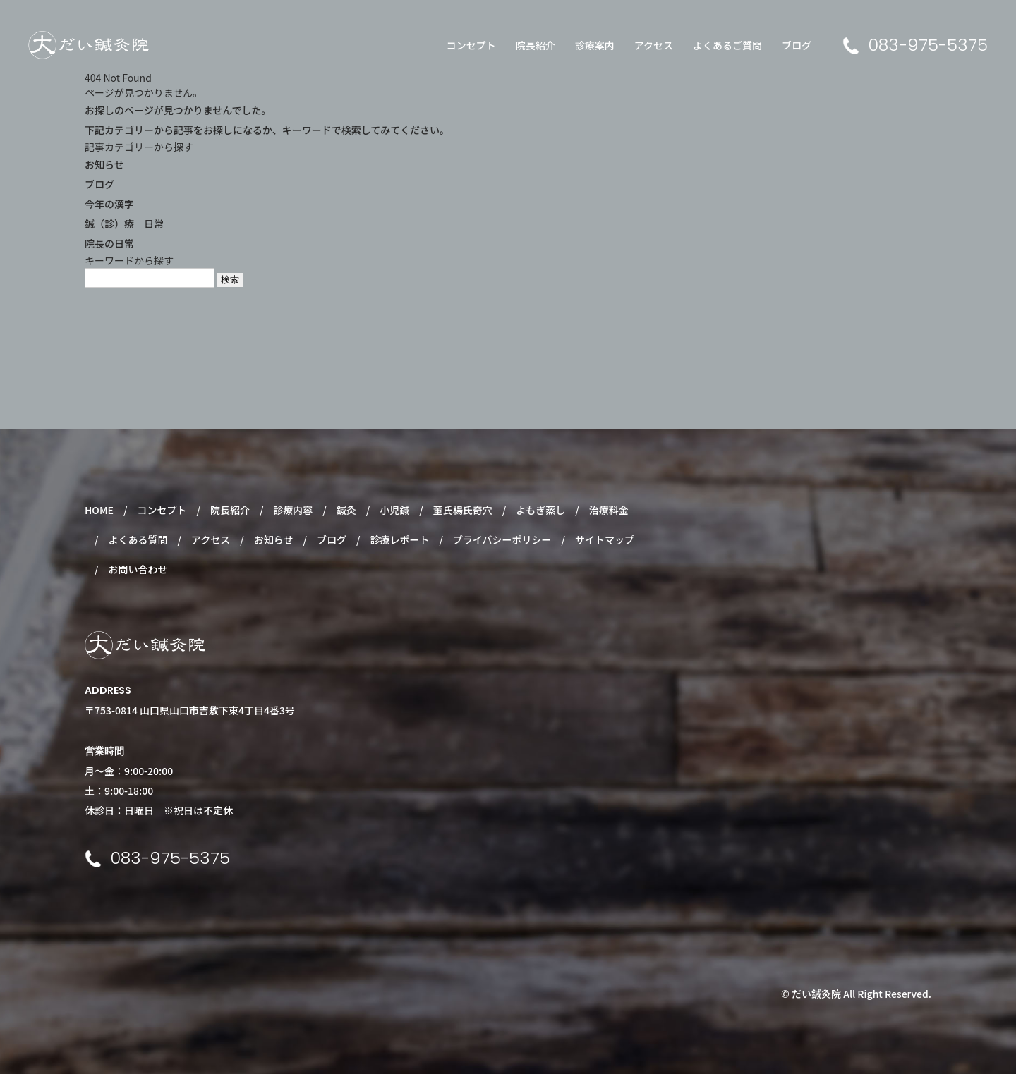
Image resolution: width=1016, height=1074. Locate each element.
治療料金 (609, 510)
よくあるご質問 (727, 45)
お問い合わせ (137, 569)
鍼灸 (346, 510)
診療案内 (595, 45)
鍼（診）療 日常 (124, 223)
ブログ (796, 45)
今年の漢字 (109, 204)
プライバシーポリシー (502, 539)
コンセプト (471, 45)
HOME (99, 510)
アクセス (653, 45)
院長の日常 (109, 243)
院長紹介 (535, 45)
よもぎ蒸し (540, 510)
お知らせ (104, 164)
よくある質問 (137, 539)
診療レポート (399, 539)
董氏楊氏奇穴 (462, 510)
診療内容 (293, 510)
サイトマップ (604, 539)
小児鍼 (394, 510)
